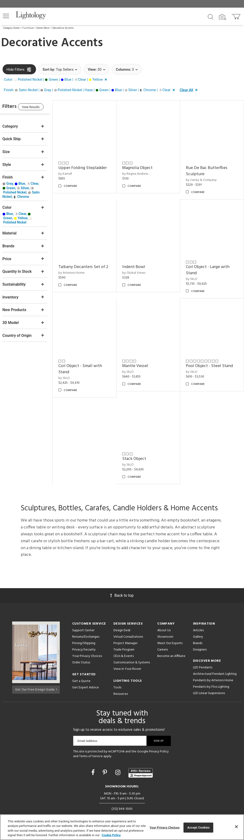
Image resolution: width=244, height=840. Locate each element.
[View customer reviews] (140, 760)
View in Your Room (127, 656)
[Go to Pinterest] (105, 759)
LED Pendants (202, 655)
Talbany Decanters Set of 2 (91, 263)
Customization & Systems (131, 650)
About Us (164, 618)
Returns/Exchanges (85, 624)
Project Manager (125, 630)
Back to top (121, 583)
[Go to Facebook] (93, 759)
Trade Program (123, 637)
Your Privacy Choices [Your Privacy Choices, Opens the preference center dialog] (165, 827)
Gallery (198, 624)
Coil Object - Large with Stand (211, 263)
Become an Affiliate (171, 643)
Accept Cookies (198, 827)
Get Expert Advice (85, 675)
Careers (162, 637)
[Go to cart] (236, 16)
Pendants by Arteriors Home (213, 668)
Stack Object (140, 446)
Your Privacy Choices (87, 644)
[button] (6, 16)
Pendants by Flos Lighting (211, 674)
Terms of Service (91, 743)
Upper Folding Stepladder (92, 164)
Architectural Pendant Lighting (215, 661)
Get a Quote (81, 668)
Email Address (87, 728)
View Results (42, 107)
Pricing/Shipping (83, 630)
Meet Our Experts (170, 630)
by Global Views (140, 266)
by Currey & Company (204, 177)
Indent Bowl (139, 260)
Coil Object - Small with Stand (90, 359)
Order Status (81, 650)
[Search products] (210, 16)
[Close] (236, 826)
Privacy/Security (84, 637)
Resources (120, 681)
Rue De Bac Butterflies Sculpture (210, 167)
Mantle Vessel (141, 356)
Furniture (28, 28)
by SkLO (195, 272)
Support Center (83, 618)
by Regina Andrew (141, 171)
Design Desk (122, 618)
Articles (198, 618)
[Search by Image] (223, 17)
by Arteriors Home (81, 272)
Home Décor (43, 28)
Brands (197, 630)
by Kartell (74, 171)
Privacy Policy (159, 739)
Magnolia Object (143, 164)
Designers (200, 637)
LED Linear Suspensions (209, 680)
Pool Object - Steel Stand (212, 356)
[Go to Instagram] (118, 759)
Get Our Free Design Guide (36, 676)
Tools (117, 675)
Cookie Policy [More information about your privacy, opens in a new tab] (111, 835)
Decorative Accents (63, 28)
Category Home (11, 28)
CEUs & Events (123, 643)
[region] (122, 827)
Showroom (165, 624)
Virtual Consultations (128, 624)
